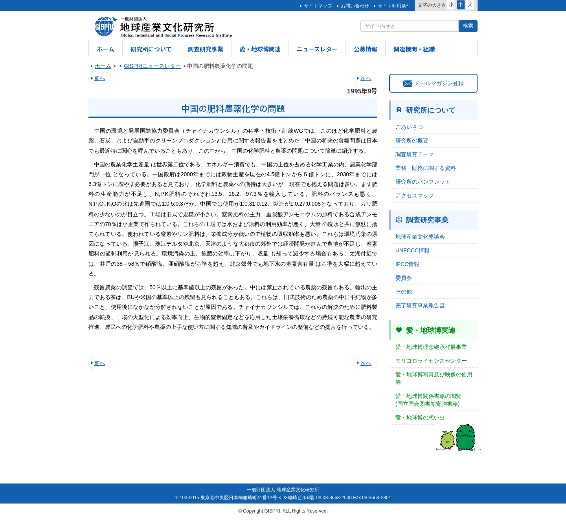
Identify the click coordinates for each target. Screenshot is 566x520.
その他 (403, 291)
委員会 (403, 278)
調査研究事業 (205, 49)
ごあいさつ (409, 127)
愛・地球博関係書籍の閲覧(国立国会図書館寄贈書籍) (428, 400)
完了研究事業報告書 (420, 305)
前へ (99, 78)
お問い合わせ (355, 6)
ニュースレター (317, 49)
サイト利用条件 (394, 6)
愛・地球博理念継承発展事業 (431, 347)
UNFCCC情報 (412, 250)
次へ (365, 78)
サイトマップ (318, 6)
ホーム (105, 49)
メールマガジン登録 (433, 83)
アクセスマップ (414, 195)
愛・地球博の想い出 (420, 417)
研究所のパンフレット (422, 182)
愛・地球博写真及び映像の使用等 (433, 378)
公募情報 (365, 49)
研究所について (151, 49)
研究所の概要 (411, 140)
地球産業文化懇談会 (420, 237)
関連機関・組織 (414, 49)
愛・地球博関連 (260, 49)
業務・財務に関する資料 (425, 168)
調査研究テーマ (414, 154)
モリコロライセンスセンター (431, 361)
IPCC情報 (407, 264)
